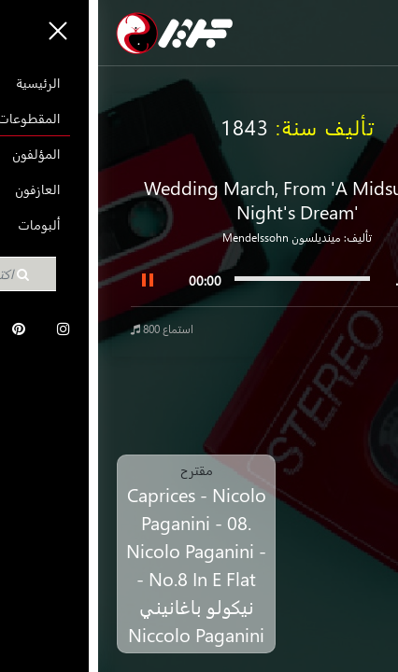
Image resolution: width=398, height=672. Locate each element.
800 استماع (64, 329)
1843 (146, 127)
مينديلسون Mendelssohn (183, 238)
